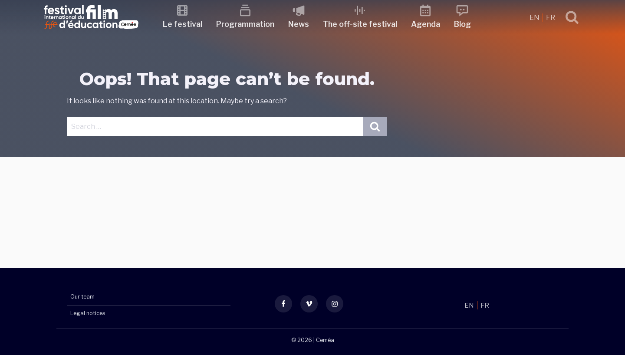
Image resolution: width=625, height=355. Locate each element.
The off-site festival (363, 24)
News (301, 24)
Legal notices (87, 313)
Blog (465, 24)
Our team (82, 297)
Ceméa (325, 340)
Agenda (428, 24)
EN (535, 17)
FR (550, 17)
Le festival (185, 24)
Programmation (248, 24)
